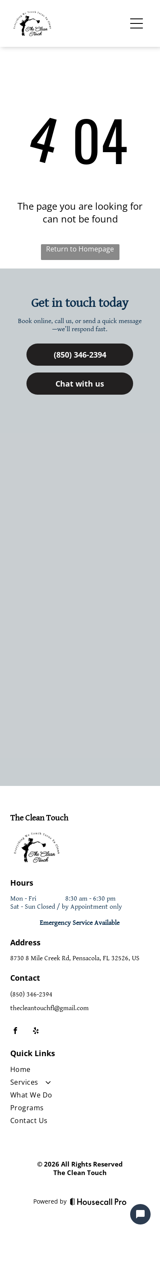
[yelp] (36, 1031)
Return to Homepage (80, 249)
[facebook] (15, 1031)
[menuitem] (79, 1071)
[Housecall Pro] (98, 1201)
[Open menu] (136, 23)
